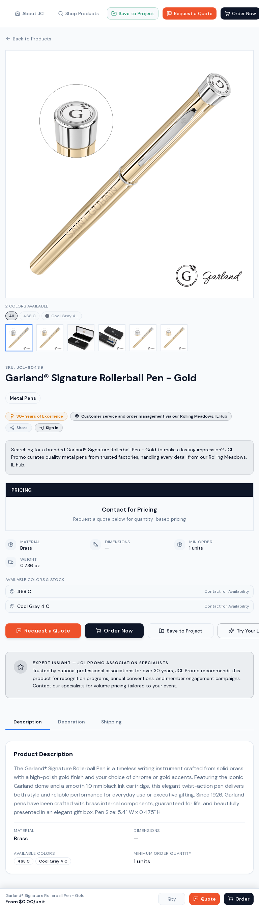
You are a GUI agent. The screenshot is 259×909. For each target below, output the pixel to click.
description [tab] (27, 722)
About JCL (30, 13)
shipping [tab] (111, 722)
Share (19, 427)
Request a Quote (189, 13)
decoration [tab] (71, 722)
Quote (204, 899)
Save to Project (132, 13)
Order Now (114, 630)
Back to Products (28, 39)
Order (239, 899)
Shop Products (78, 13)
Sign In (48, 427)
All (11, 316)
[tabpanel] (129, 803)
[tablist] (129, 722)
